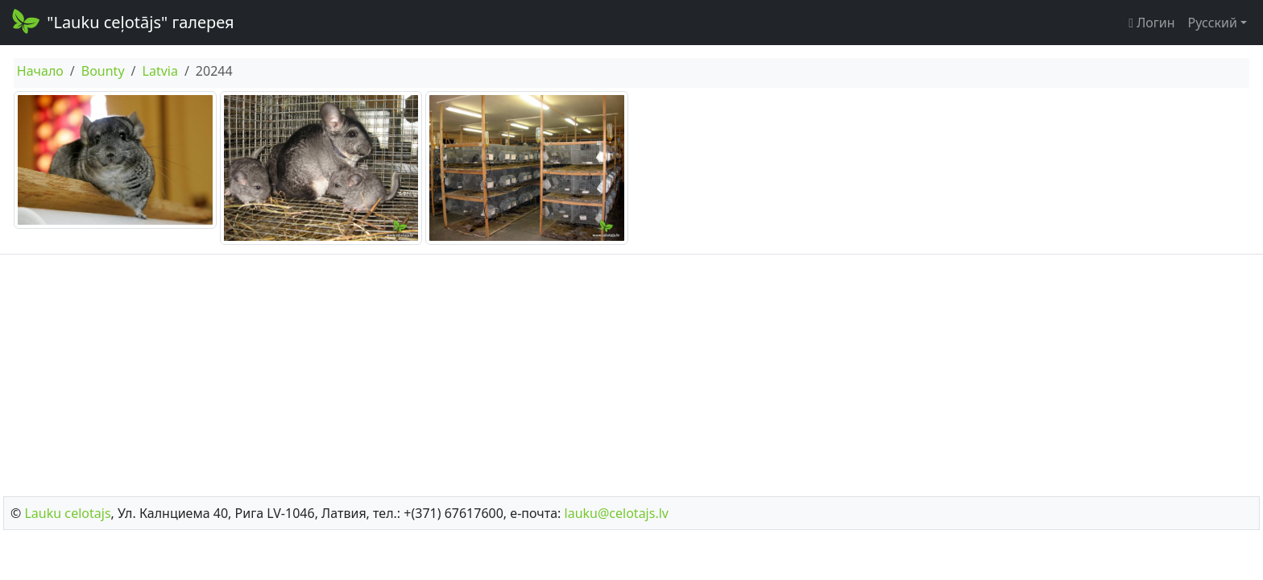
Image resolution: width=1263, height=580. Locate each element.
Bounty (103, 71)
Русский (1212, 22)
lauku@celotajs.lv (617, 513)
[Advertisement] (631, 370)
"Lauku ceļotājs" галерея (122, 21)
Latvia (160, 71)
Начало (40, 71)
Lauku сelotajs (67, 513)
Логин (1151, 22)
